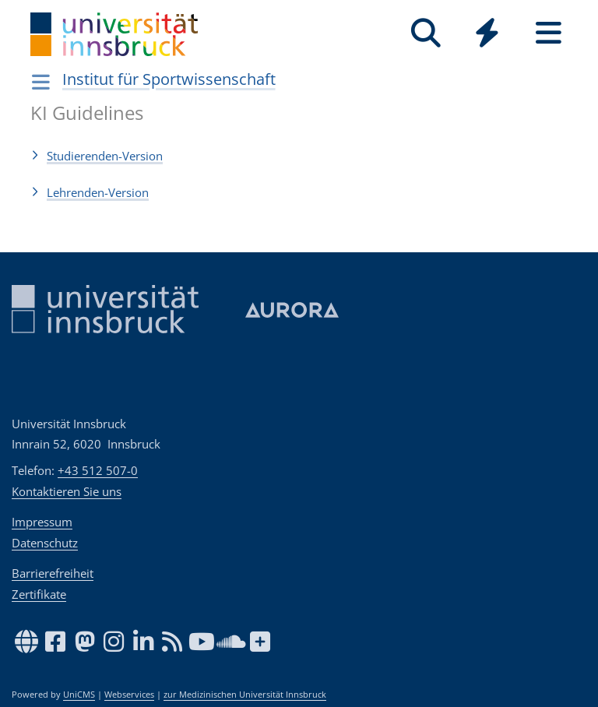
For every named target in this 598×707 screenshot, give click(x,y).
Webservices (129, 694)
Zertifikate (39, 594)
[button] (299, 155)
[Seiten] (548, 33)
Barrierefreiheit (52, 573)
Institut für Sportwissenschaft (169, 79)
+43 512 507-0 (98, 470)
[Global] (487, 34)
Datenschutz (45, 542)
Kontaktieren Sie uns (66, 491)
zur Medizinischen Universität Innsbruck (245, 694)
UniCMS (79, 694)
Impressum (42, 521)
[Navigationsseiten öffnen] (41, 82)
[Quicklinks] (487, 33)
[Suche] (425, 33)
